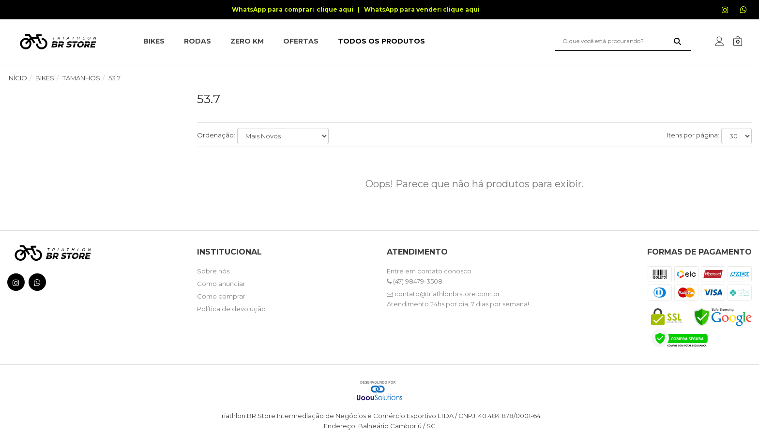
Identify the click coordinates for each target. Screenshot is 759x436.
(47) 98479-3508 (414, 281)
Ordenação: (216, 135)
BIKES (154, 41)
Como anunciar (221, 283)
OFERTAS (301, 41)
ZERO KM (247, 41)
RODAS (197, 41)
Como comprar (221, 296)
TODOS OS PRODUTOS (381, 41)
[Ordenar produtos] (283, 136)
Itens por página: (693, 135)
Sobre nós (213, 271)
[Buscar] (677, 41)
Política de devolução (231, 309)
